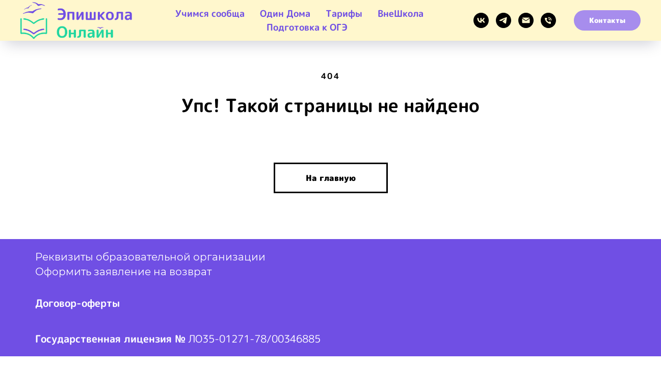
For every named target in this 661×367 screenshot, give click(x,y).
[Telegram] (503, 20)
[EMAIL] (526, 20)
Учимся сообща (210, 13)
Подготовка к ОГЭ (307, 27)
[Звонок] (548, 20)
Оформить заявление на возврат (123, 272)
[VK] (481, 20)
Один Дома (285, 13)
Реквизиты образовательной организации (150, 257)
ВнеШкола (401, 13)
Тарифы (344, 13)
